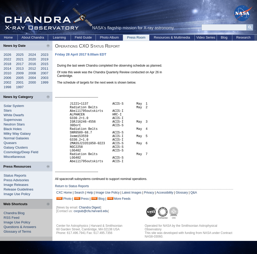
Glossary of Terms (17, 231)
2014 (7, 68)
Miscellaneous (14, 157)
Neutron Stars (14, 124)
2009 (20, 73)
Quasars (10, 143)
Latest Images (131, 205)
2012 (32, 68)
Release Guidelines (18, 189)
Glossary (182, 205)
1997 (20, 87)
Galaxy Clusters (16, 147)
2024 (32, 55)
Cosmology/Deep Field (21, 152)
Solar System (14, 106)
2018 (7, 64)
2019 (45, 59)
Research (243, 37)
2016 (32, 64)
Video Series (205, 37)
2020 (32, 59)
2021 (20, 59)
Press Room (136, 37)
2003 (45, 78)
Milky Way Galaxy (17, 133)
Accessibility (165, 205)
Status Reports (15, 175)
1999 (45, 82)
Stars (8, 110)
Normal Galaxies (16, 138)
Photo (67, 212)
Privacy (149, 205)
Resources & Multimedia (172, 37)
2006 (7, 78)
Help (90, 205)
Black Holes (13, 129)
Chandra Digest (89, 220)
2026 (7, 55)
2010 (7, 73)
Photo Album (109, 37)
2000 (32, 82)
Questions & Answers (20, 227)
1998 (7, 87)
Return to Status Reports (72, 199)
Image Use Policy (17, 194)
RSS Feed (12, 218)
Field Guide (83, 37)
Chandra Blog (14, 213)
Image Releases (16, 185)
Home (8, 37)
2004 (32, 78)
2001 (20, 82)
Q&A (193, 205)
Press (85, 212)
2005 (20, 78)
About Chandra (33, 37)
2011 (45, 68)
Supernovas (13, 120)
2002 (7, 82)
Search (79, 205)
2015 (45, 64)
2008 (32, 73)
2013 (20, 68)
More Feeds (122, 212)
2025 (20, 55)
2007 (45, 73)
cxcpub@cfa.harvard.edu (91, 224)
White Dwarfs (14, 115)
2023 (45, 55)
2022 (7, 59)
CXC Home (64, 205)
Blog (224, 37)
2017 (20, 64)
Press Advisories (16, 180)
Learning (59, 37)
